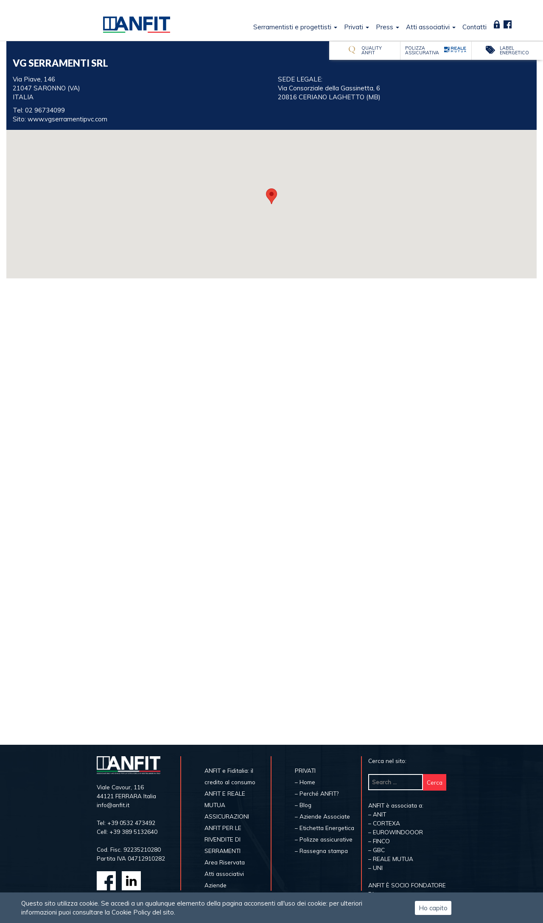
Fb (507, 24)
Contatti (474, 27)
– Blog (303, 804)
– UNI (375, 867)
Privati (356, 27)
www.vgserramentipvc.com (67, 119)
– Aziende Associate (322, 816)
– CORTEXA (384, 823)
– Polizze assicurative (324, 839)
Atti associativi (431, 27)
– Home (305, 782)
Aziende (215, 885)
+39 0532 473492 (131, 822)
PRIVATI (305, 770)
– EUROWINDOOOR (395, 832)
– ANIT (377, 814)
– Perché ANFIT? (317, 793)
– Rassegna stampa (321, 850)
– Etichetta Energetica (324, 827)
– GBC (376, 849)
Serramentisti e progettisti (295, 27)
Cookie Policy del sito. (143, 912)
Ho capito (433, 908)
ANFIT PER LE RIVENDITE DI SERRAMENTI (222, 839)
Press (387, 27)
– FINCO (379, 840)
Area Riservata (497, 24)
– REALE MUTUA (390, 858)
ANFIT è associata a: (395, 805)
